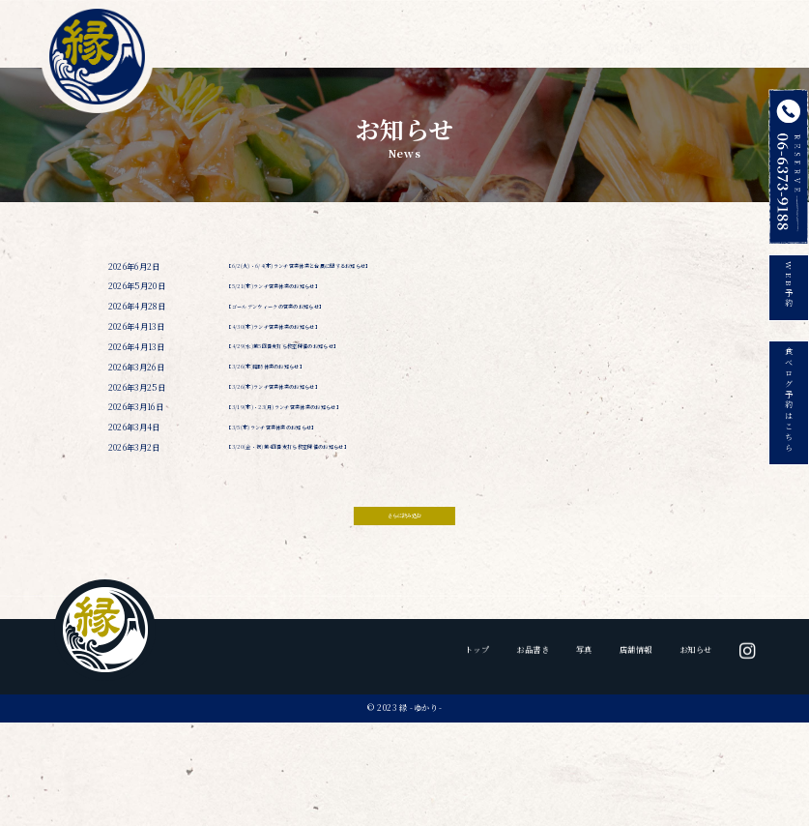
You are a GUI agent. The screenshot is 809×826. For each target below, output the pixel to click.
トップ (418, 40)
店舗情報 (619, 40)
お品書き (484, 40)
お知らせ (691, 40)
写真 (552, 40)
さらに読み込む (404, 591)
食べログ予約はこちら (788, 421)
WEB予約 (788, 289)
